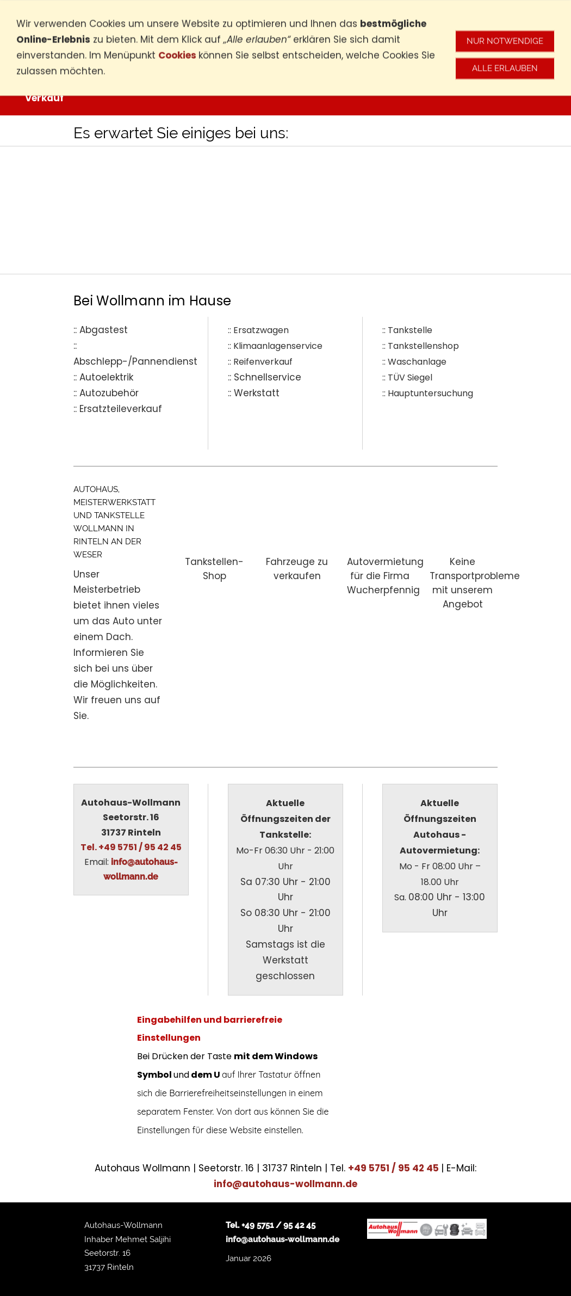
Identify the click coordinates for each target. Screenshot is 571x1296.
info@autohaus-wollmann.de (285, 1183)
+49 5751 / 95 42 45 (394, 1168)
